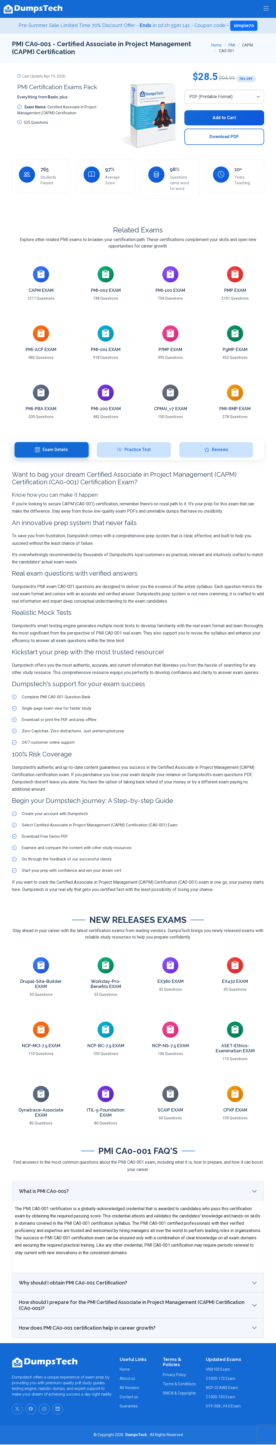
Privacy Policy (174, 1375)
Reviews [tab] (216, 449)
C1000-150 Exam (220, 1397)
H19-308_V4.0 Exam (223, 1407)
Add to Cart (224, 117)
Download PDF (224, 136)
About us (127, 1379)
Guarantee (129, 1407)
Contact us (129, 1397)
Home (216, 45)
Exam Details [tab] (51, 449)
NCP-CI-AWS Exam (222, 1388)
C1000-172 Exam (220, 1379)
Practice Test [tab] (134, 449)
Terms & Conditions (179, 1384)
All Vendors (129, 1388)
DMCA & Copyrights (179, 1393)
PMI (232, 45)
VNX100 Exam (218, 1370)
